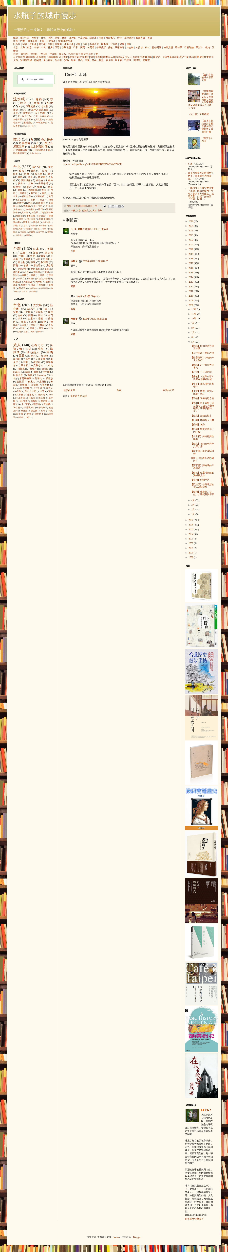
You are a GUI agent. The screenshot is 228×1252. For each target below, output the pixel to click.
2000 (191, 552)
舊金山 (36, 222)
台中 (50, 174)
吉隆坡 (33, 226)
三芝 (25, 332)
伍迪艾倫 (167, 57)
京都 (36, 47)
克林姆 (25, 388)
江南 (78, 210)
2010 (191, 296)
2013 (191, 282)
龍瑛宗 (146, 60)
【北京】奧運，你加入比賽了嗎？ (202, 392)
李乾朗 (16, 407)
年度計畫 (82, 38)
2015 (191, 272)
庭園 (76, 57)
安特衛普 (42, 226)
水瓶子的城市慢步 (45, 15)
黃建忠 (49, 378)
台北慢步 (51, 41)
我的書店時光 (19, 153)
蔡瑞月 (33, 369)
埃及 (33, 285)
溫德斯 (20, 381)
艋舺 (43, 322)
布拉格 (139, 47)
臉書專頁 (140, 38)
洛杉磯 (16, 222)
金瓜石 (62, 54)
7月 (193, 332)
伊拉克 (24, 291)
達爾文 (30, 395)
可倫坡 (23, 232)
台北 (15, 54)
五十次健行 (40, 113)
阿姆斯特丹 (47, 212)
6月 (193, 337)
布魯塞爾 (30, 216)
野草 (119, 38)
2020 (191, 249)
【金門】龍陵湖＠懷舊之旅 (207, 77)
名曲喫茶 (40, 57)
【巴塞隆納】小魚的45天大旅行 (202, 359)
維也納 (130, 47)
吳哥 (57, 47)
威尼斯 (90, 47)
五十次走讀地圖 (39, 110)
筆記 (15, 110)
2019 (191, 254)
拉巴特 (50, 232)
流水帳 (72, 38)
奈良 (43, 47)
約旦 (30, 203)
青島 (44, 229)
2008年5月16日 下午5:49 (95, 229)
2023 (191, 235)
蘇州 (100, 210)
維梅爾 (23, 385)
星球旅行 (128, 38)
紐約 (207, 47)
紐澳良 (26, 222)
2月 (193, 509)
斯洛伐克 (94, 44)
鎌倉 (39, 187)
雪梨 (28, 235)
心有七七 (37, 345)
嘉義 (24, 325)
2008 (191, 305)
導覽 (57, 38)
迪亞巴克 (37, 206)
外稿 (43, 38)
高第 (29, 375)
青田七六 (110, 38)
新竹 (50, 312)
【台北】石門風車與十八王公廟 (202, 445)
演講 (50, 38)
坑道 (81, 57)
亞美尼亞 (68, 44)
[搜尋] (35, 79)
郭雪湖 (127, 60)
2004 (191, 534)
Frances (16, 372)
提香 (18, 391)
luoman (117, 1237)
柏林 (147, 47)
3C (24, 110)
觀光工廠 (184, 57)
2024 (191, 230)
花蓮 (40, 318)
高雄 (40, 315)
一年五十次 (41, 123)
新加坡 (41, 216)
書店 (107, 57)
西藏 (33, 275)
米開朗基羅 (26, 60)
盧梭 (29, 414)
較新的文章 (69, 390)
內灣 (32, 332)
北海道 (113, 44)
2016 (191, 268)
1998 (191, 557)
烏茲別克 (33, 288)
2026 (191, 221)
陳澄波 (136, 60)
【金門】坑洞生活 (200, 480)
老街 (87, 57)
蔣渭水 (16, 359)
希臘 (25, 265)
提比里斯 (31, 219)
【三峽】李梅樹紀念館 (202, 398)
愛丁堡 (41, 232)
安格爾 (46, 404)
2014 (191, 277)
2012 (191, 286)
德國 (42, 256)
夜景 (15, 113)
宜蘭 (15, 312)
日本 (36, 248)
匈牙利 (39, 282)
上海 (22, 47)
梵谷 (94, 60)
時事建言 (24, 143)
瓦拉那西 (21, 200)
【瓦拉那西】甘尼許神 (202, 353)
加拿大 (24, 285)
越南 (15, 285)
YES (190, 164)
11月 (193, 314)
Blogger (136, 1237)
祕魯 (122, 44)
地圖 (101, 38)
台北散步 (63, 57)
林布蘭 (44, 401)
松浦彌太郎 (29, 407)
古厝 (92, 57)
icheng (16, 388)
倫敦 (110, 47)
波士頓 (17, 187)
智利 (129, 44)
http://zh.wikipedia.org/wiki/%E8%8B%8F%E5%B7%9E (92, 164)
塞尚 (43, 411)
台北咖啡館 (19, 57)
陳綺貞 (41, 395)
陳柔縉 (34, 411)
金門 (85, 54)
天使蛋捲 (40, 359)
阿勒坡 (35, 212)
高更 (87, 60)
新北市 (36, 167)
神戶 (50, 47)
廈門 (40, 209)
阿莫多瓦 (18, 375)
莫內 (80, 60)
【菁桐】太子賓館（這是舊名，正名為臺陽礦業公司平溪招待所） (202, 407)
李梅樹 (34, 401)
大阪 (20, 190)
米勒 (66, 60)
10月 (194, 318)
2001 (191, 548)
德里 (42, 200)
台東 (80, 54)
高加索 (58, 44)
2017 (191, 263)
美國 (50, 248)
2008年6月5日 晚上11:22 (95, 319)
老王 (42, 391)
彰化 (22, 328)
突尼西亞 (44, 288)
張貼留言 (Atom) (78, 396)
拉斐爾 (37, 60)
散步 (17, 139)
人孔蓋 (38, 119)
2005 (191, 529)
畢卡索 (118, 60)
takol (51, 395)
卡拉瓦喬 (48, 60)
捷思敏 (37, 362)
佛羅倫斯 (101, 47)
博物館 (192, 57)
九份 (70, 54)
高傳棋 (34, 385)
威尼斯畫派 (205, 57)
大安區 (43, 54)
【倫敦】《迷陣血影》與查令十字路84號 (202, 378)
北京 (15, 47)
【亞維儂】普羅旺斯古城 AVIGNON (202, 486)
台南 (75, 54)
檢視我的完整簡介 (194, 1219)
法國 (23, 252)
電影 (157, 57)
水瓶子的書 (19, 41)
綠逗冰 (93, 38)
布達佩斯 (30, 209)
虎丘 (94, 210)
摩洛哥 (104, 44)
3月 (193, 505)
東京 (29, 47)
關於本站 (24, 38)
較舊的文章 (168, 390)
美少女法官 (30, 391)
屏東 (23, 322)
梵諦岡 (36, 272)
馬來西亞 (27, 282)
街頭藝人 (120, 57)
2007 (191, 520)
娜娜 (36, 372)
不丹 (85, 44)
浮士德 (19, 414)
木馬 (50, 352)
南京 (25, 226)
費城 (51, 200)
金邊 (48, 206)
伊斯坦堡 (66, 47)
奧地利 (21, 262)
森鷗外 (41, 407)
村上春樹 (20, 398)
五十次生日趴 (24, 116)
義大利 (49, 252)
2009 (191, 300)
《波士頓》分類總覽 (198, 114)
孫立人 (49, 388)
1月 (193, 514)
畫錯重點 (27, 123)
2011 (191, 291)
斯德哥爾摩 (44, 219)
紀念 (50, 103)
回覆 (73, 251)
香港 (43, 190)
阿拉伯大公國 (43, 278)
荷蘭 (30, 278)
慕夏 (101, 60)
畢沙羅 (24, 411)
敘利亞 (32, 44)
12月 (194, 309)
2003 (191, 538)
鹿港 (41, 328)
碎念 (23, 103)
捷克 (32, 256)
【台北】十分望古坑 (201, 372)
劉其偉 (36, 404)
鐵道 (71, 57)
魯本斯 (58, 60)
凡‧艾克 (25, 404)
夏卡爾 (109, 60)
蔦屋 (28, 119)
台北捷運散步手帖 (41, 150)
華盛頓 (28, 229)
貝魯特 (24, 212)
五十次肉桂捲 (42, 116)
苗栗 (42, 325)
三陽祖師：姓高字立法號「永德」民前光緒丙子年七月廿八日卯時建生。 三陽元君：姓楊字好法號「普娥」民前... (201, 193)
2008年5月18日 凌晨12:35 (95, 261)
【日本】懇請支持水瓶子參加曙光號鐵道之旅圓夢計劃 (207, 126)
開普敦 (36, 229)
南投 (33, 325)
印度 (78, 44)
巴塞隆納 (189, 47)
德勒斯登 (156, 47)
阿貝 (33, 356)
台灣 (17, 249)
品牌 (113, 57)
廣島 (20, 183)
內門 (19, 332)
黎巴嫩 (42, 44)
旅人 (127, 57)
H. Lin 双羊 (76, 229)
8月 (193, 328)
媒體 (64, 38)
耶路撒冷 (40, 203)
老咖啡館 (30, 57)
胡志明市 (19, 235)
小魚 (41, 348)
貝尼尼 (31, 398)
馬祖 (91, 54)
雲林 (33, 200)
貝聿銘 (19, 395)
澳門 (51, 196)
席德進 (21, 417)
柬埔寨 (27, 259)
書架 (37, 103)
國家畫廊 (119, 47)
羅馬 (82, 47)
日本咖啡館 (52, 57)
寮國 (46, 272)
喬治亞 (16, 282)
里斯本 (199, 47)
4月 (193, 500)
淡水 (20, 318)
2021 (191, 244)
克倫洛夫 (17, 209)
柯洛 (51, 411)
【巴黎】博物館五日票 (202, 420)
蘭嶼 (39, 332)
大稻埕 (24, 54)
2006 (191, 524)
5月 (193, 342)
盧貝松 (43, 381)
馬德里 (178, 47)
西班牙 (49, 259)
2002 (191, 543)
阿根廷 (22, 288)
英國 (35, 252)
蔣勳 (28, 417)
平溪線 (53, 54)
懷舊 (97, 57)
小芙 (50, 365)
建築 (39, 99)
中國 (73, 210)
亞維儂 (19, 216)
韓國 (42, 275)
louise (27, 372)
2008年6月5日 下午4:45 (87, 296)
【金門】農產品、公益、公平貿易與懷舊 (202, 493)
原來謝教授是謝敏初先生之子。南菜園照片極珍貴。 (200, 176)
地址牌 (44, 106)
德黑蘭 (26, 206)
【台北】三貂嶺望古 (201, 415)
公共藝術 (135, 57)
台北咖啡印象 (20, 150)
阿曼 (24, 44)
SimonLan (41, 375)
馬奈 (73, 60)
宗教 (142, 57)
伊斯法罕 (46, 222)
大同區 (34, 54)
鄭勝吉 (38, 378)
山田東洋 (23, 401)
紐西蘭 (33, 291)
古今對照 (17, 119)
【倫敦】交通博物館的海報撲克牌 (202, 474)
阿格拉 (20, 203)
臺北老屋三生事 (36, 41)
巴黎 (75, 47)
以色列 (16, 44)
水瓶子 (35, 38)
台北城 (27, 312)
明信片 (148, 57)
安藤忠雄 (38, 365)
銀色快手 (39, 414)
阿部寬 (21, 369)
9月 (193, 323)
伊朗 (50, 44)
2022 (191, 240)
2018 (191, 258)
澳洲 (48, 282)
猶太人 (31, 381)
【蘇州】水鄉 (198, 424)
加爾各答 (16, 226)
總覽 (15, 38)
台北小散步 (34, 153)
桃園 (30, 315)
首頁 (149, 38)
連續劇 (175, 57)
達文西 (41, 398)
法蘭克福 (168, 47)
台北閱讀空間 (65, 41)
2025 (191, 226)
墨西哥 (42, 285)
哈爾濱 (32, 232)
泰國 (24, 275)
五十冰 (31, 126)
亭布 (21, 219)
